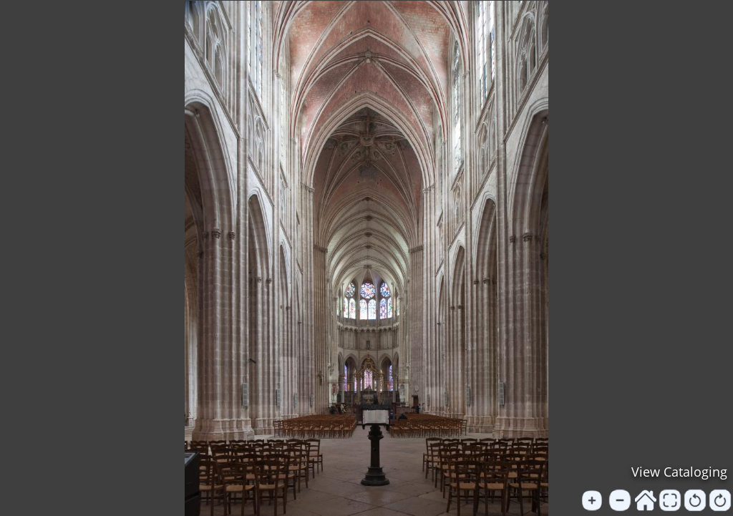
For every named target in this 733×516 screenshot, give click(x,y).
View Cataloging (679, 471)
